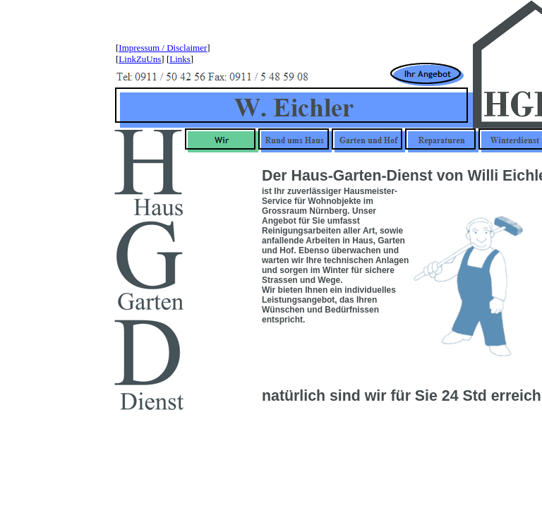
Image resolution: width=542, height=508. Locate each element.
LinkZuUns (140, 59)
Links (180, 59)
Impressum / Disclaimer (163, 47)
